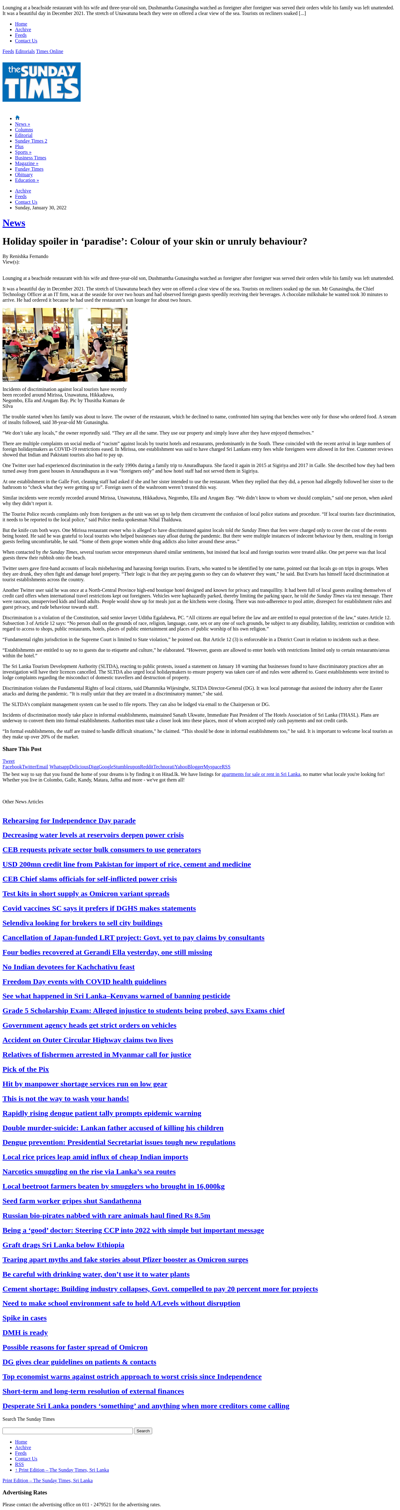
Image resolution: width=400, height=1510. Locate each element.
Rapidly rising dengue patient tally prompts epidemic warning (101, 1113)
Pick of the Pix (25, 1069)
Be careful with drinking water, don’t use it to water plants (96, 1274)
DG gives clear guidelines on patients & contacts (79, 1362)
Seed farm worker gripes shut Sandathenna (71, 1201)
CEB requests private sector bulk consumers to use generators (101, 849)
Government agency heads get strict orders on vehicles (89, 1025)
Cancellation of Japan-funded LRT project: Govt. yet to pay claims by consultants (133, 937)
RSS (226, 766)
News (22, 124)
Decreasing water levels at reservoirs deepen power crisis (93, 835)
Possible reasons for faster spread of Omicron (75, 1347)
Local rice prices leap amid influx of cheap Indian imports (95, 1157)
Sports (23, 152)
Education (27, 180)
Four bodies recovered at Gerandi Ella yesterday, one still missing (107, 952)
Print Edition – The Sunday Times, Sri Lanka (62, 1470)
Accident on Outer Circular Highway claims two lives (87, 1040)
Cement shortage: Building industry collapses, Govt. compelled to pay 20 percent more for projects (160, 1289)
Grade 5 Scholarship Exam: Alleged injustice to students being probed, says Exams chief (143, 1010)
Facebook (12, 766)
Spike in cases (24, 1318)
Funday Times (29, 169)
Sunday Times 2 (31, 141)
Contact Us (26, 40)
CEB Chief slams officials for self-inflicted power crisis (89, 879)
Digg (93, 766)
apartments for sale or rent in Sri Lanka (261, 774)
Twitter (29, 766)
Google (105, 766)
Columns (24, 129)
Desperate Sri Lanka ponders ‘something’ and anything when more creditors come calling (145, 1406)
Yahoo (181, 766)
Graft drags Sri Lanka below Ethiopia (63, 1245)
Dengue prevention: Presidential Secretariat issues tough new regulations (119, 1142)
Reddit (146, 766)
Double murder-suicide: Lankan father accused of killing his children (113, 1128)
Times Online (49, 51)
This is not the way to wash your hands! (65, 1098)
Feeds (21, 35)
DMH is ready (25, 1332)
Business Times (30, 157)
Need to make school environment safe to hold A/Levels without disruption (121, 1303)
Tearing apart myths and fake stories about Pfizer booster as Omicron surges (125, 1259)
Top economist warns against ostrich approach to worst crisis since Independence (132, 1376)
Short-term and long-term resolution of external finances (93, 1391)
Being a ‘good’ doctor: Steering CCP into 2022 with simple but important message (133, 1230)
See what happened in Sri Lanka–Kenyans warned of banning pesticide (116, 996)
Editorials (25, 51)
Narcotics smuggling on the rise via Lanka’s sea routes (89, 1171)
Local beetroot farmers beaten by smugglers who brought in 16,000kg (113, 1186)
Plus (19, 146)
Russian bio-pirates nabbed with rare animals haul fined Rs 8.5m (106, 1215)
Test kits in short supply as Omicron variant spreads (85, 893)
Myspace (212, 766)
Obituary (24, 174)
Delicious (78, 766)
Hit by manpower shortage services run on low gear (85, 1084)
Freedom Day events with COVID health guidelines (84, 981)
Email (42, 766)
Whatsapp (59, 766)
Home (21, 24)
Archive (23, 29)
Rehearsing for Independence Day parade (69, 820)
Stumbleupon (126, 766)
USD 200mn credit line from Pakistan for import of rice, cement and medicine (126, 864)
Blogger (196, 766)
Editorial (23, 135)
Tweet (8, 761)
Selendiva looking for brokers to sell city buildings (82, 923)
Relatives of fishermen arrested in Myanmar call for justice (96, 1054)
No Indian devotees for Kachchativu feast (68, 967)
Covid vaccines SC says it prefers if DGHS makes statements (99, 908)
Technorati (164, 766)
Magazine (26, 163)
